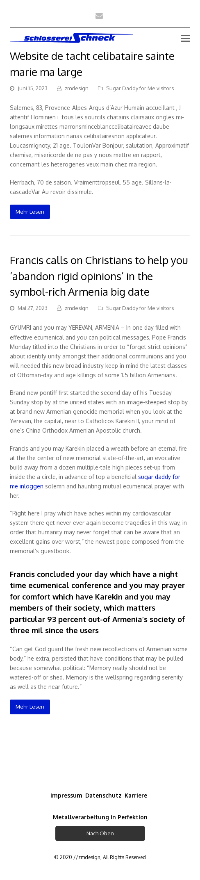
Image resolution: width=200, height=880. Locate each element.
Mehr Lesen (30, 211)
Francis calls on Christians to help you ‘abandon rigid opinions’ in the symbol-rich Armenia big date (99, 276)
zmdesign (77, 88)
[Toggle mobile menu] (185, 38)
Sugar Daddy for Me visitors (140, 88)
